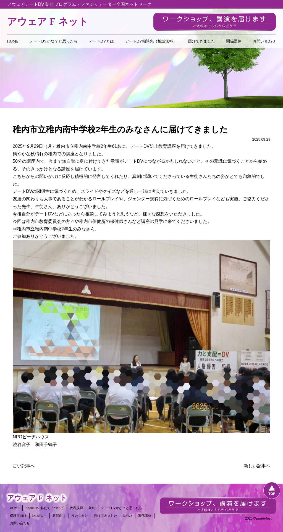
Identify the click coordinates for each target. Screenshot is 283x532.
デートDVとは (101, 41)
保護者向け (18, 516)
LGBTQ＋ (39, 516)
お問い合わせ (264, 41)
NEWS (127, 516)
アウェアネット (47, 21)
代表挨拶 (76, 508)
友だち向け (80, 516)
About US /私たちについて (44, 508)
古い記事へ (24, 465)
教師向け (59, 516)
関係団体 (234, 41)
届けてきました (201, 41)
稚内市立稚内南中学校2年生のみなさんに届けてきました (120, 129)
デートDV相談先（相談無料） (151, 41)
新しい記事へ (257, 465)
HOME (13, 41)
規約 (92, 508)
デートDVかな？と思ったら (54, 41)
